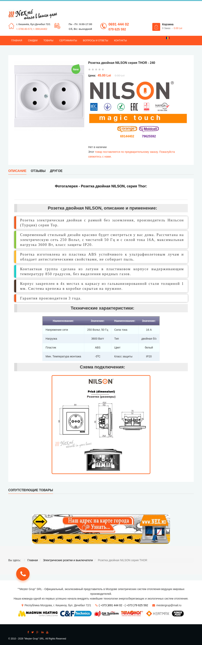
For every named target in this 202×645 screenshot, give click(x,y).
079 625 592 (117, 29)
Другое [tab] (56, 171)
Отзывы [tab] (38, 171)
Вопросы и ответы (95, 40)
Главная (16, 40)
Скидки (32, 40)
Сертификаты (68, 40)
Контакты (120, 40)
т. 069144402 (40, 29)
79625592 (149, 136)
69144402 (127, 136)
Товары (48, 40)
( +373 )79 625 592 (136, 605)
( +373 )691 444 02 (110, 605)
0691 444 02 (118, 24)
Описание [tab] (17, 171)
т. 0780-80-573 (24, 29)
